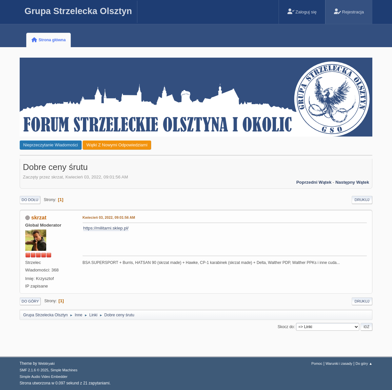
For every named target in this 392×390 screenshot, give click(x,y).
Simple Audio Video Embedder (44, 377)
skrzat (38, 217)
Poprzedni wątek (313, 182)
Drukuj (362, 200)
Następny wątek (352, 182)
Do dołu (30, 200)
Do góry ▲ (364, 363)
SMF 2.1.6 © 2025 (34, 370)
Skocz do (286, 327)
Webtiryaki (46, 363)
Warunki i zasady (338, 363)
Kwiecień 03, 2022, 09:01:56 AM (109, 217)
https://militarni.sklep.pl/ (106, 228)
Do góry (30, 301)
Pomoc (317, 363)
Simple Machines (63, 370)
